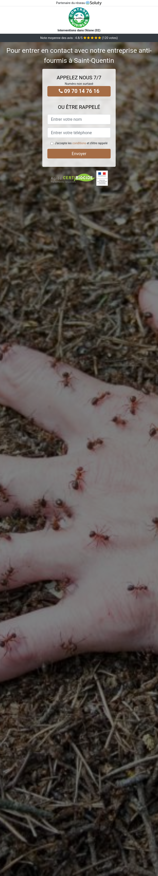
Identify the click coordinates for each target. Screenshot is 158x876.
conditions (79, 143)
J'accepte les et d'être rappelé (81, 143)
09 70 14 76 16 (79, 91)
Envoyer (79, 153)
